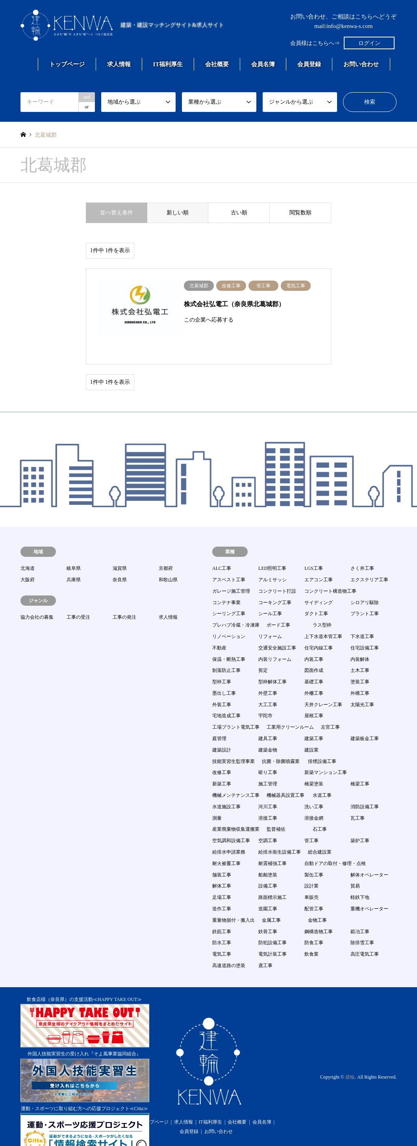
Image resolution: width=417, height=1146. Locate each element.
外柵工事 (313, 671)
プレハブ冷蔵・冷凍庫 (235, 603)
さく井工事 (362, 546)
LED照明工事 (272, 546)
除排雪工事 (362, 921)
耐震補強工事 (272, 842)
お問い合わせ (361, 64)
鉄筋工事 (221, 910)
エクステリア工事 (369, 558)
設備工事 (267, 864)
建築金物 (267, 728)
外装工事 (221, 683)
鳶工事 (265, 944)
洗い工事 (313, 785)
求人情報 (119, 64)
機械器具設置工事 (285, 773)
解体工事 (221, 864)
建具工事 (267, 717)
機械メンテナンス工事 (235, 773)
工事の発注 (124, 595)
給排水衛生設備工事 (279, 830)
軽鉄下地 (359, 875)
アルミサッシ (272, 558)
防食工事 (313, 921)
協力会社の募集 (37, 595)
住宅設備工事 (364, 626)
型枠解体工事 (272, 660)
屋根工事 (313, 694)
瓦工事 (357, 796)
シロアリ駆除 (364, 581)
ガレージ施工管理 (231, 569)
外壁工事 (267, 671)
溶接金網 (313, 796)
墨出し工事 (224, 671)
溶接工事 (267, 796)
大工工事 (267, 683)
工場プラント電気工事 (235, 705)
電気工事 (221, 932)
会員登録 (309, 64)
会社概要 (217, 64)
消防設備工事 (364, 785)
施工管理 (267, 762)
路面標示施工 (272, 875)
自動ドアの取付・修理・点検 (335, 842)
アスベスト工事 (228, 558)
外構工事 (359, 671)
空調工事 (267, 819)
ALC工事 (221, 546)
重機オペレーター (369, 887)
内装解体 (359, 637)
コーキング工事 (274, 581)
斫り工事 (267, 751)
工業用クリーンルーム (290, 705)
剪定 (263, 648)
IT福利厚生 (168, 64)
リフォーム (270, 615)
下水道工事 (362, 615)
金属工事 (271, 898)
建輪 (350, 1055)
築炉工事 (359, 819)
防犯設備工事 (272, 921)
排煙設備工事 (322, 739)
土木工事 (359, 648)
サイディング (318, 581)
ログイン (369, 43)
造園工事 (267, 887)
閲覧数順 (300, 213)
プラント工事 (364, 592)
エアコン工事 (318, 558)
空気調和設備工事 (231, 819)
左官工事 (330, 705)
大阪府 (27, 558)
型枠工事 (221, 660)
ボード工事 (278, 603)
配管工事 (313, 887)
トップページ (67, 64)
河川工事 (267, 785)
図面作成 (313, 648)
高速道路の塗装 (228, 944)
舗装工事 (221, 853)
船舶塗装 (267, 853)
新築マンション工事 (325, 751)
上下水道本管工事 (323, 615)
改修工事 (221, 751)
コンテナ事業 (226, 581)
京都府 (166, 546)
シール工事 (270, 592)
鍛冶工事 (359, 910)
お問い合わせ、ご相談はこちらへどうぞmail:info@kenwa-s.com (343, 21)
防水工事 (221, 921)
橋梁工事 (359, 762)
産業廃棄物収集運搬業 (235, 808)
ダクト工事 (316, 592)
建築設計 (221, 728)
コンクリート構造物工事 (330, 569)
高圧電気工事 (364, 932)
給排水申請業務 (228, 830)
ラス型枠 (322, 603)
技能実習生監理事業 (233, 739)
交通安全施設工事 (277, 626)
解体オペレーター (369, 853)
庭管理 (219, 717)
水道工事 (322, 773)
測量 (217, 796)
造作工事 (221, 887)
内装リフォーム (274, 637)
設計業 (311, 864)
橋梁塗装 (313, 762)
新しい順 (178, 213)
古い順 (239, 213)
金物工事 (317, 898)
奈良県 (120, 558)
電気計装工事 (272, 932)
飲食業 (311, 932)
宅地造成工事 (226, 694)
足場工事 (221, 875)
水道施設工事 (226, 785)
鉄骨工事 (267, 910)
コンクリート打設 (277, 569)
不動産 (219, 626)
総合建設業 (320, 830)
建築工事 (313, 717)
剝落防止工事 (226, 648)
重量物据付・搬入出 (233, 898)
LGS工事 (313, 546)
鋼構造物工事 (318, 910)
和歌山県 (168, 558)
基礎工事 (313, 660)
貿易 (355, 864)
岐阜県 (74, 546)
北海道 (27, 546)
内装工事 (313, 637)
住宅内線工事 (318, 626)
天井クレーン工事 (323, 683)
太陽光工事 (362, 683)
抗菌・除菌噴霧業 (281, 739)
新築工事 (221, 762)
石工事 (320, 808)
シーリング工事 (228, 592)
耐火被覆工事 (226, 842)
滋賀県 (120, 546)
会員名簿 (263, 64)
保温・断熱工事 (228, 637)
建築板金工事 (364, 717)
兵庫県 (74, 558)
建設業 (311, 728)
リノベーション (228, 615)
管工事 (311, 819)
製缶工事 (313, 853)
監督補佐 (276, 808)
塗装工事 (359, 660)
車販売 (311, 875)
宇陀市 (265, 694)
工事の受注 (78, 595)
